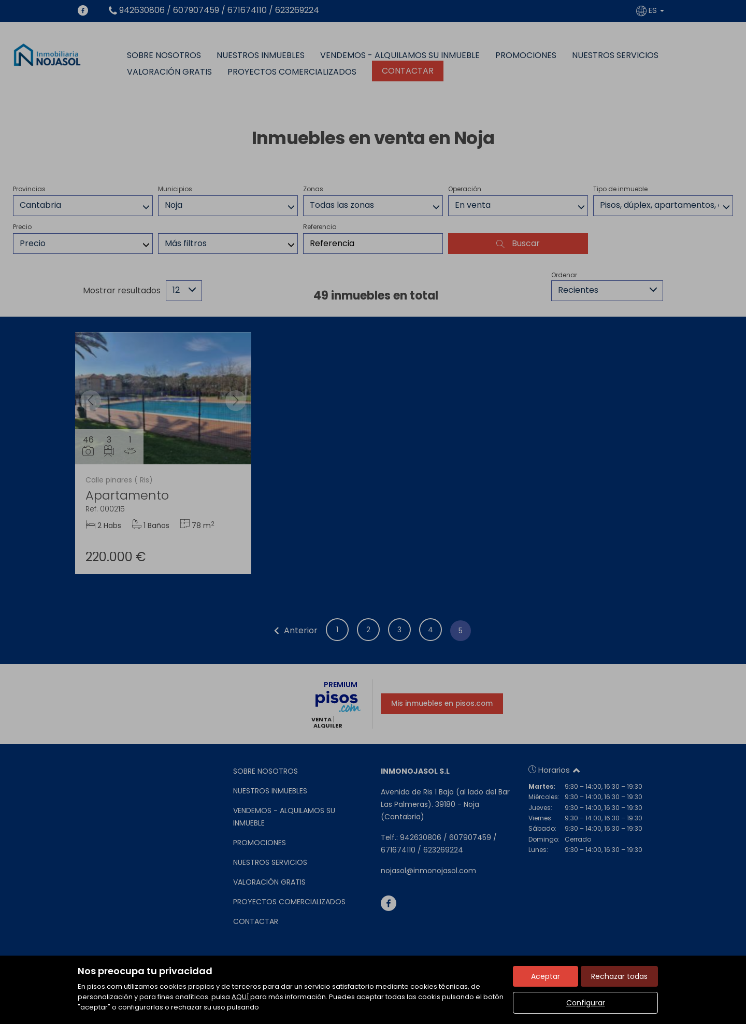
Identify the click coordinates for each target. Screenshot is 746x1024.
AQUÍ (240, 997)
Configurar (585, 1003)
